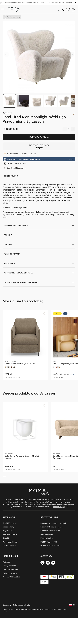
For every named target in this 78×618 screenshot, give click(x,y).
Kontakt (6, 538)
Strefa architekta (10, 534)
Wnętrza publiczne (10, 542)
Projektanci (7, 530)
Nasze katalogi (46, 534)
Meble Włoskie (46, 538)
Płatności (6, 562)
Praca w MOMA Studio (12, 577)
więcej (70, 159)
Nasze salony (8, 527)
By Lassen (7, 113)
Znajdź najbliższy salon (16, 168)
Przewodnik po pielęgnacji (51, 527)
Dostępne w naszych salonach (53, 523)
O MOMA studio (9, 523)
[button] (71, 54)
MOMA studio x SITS (48, 542)
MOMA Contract (9, 546)
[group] (25, 345)
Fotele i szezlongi (13, 17)
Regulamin (7, 605)
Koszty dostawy (9, 566)
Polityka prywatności (21, 605)
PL (74, 605)
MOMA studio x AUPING (50, 546)
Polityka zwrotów (10, 573)
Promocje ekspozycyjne (50, 530)
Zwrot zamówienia (10, 569)
